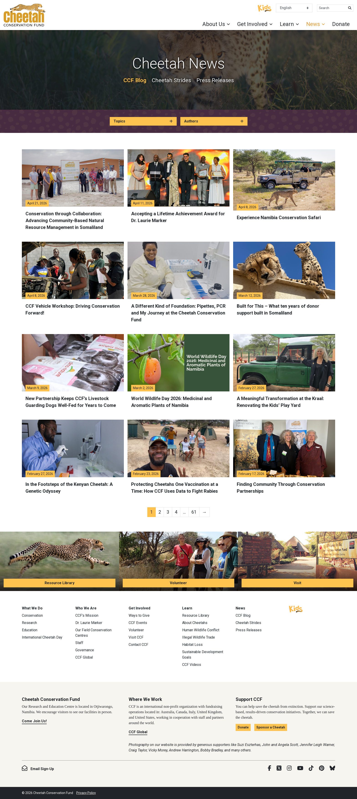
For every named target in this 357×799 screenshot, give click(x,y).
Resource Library (59, 583)
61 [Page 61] (193, 512)
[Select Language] (294, 8)
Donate (341, 24)
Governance (84, 650)
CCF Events (138, 623)
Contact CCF (138, 644)
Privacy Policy (86, 793)
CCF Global (84, 657)
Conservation (32, 615)
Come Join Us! (34, 721)
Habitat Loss (192, 644)
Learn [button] (287, 24)
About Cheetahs (194, 623)
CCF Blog (134, 80)
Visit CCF (136, 637)
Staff (79, 643)
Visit (297, 583)
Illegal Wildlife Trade (198, 637)
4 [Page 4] (176, 512)
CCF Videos (191, 664)
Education (29, 630)
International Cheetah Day (42, 637)
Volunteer (178, 583)
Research (29, 623)
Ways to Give (139, 615)
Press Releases (215, 80)
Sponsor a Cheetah (270, 727)
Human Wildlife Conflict (200, 630)
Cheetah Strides (171, 80)
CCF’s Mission (86, 615)
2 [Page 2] (159, 512)
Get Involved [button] (252, 24)
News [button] (313, 24)
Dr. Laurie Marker (88, 623)
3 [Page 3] (168, 512)
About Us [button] (213, 24)
